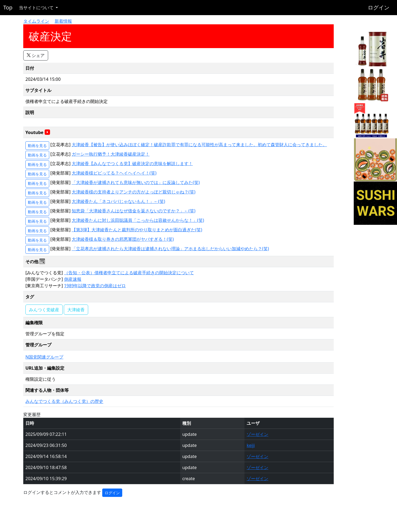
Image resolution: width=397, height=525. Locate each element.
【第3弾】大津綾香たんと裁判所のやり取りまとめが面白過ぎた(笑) (137, 230)
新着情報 (63, 21)
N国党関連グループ (44, 357)
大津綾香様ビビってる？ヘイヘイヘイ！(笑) (114, 173)
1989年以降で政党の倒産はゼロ (95, 286)
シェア (36, 55)
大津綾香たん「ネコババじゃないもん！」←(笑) (118, 201)
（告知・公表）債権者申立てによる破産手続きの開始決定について (129, 273)
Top (7, 7)
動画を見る (37, 145)
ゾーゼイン (257, 434)
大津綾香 (76, 310)
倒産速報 (72, 279)
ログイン (378, 7)
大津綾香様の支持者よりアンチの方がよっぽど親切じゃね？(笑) (134, 192)
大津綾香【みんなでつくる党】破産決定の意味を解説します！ (132, 163)
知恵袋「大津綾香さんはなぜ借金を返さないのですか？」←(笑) (134, 211)
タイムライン (36, 21)
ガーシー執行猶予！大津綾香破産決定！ (111, 154)
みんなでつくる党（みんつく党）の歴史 (64, 401)
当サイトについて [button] (37, 8)
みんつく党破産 (44, 310)
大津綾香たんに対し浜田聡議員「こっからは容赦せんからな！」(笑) (138, 220)
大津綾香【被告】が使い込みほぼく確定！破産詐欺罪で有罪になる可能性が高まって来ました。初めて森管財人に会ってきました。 (199, 145)
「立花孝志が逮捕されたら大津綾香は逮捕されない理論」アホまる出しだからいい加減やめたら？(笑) (170, 249)
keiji (251, 445)
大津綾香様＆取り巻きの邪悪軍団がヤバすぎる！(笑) (123, 239)
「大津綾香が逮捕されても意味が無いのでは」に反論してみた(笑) (136, 182)
